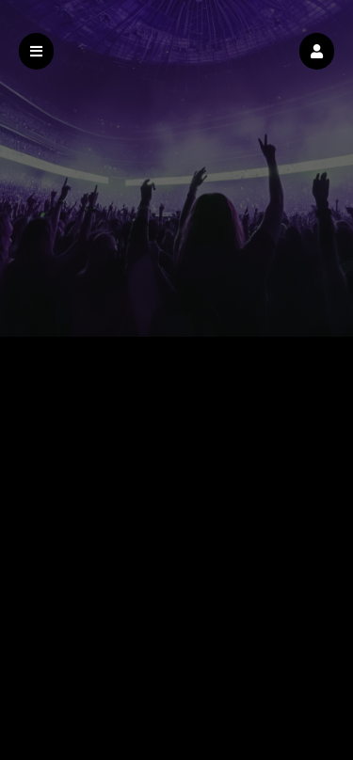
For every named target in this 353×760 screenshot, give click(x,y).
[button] (316, 51)
